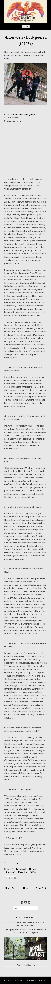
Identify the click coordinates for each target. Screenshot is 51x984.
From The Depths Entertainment (33, 980)
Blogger (30, 965)
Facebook (21, 869)
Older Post (41, 888)
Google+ (10, 872)
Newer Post (10, 888)
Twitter (33, 869)
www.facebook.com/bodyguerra (19, 114)
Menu (25, 26)
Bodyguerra (18, 863)
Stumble (22, 872)
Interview (28, 863)
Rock (35, 863)
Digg (33, 872)
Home (26, 888)
